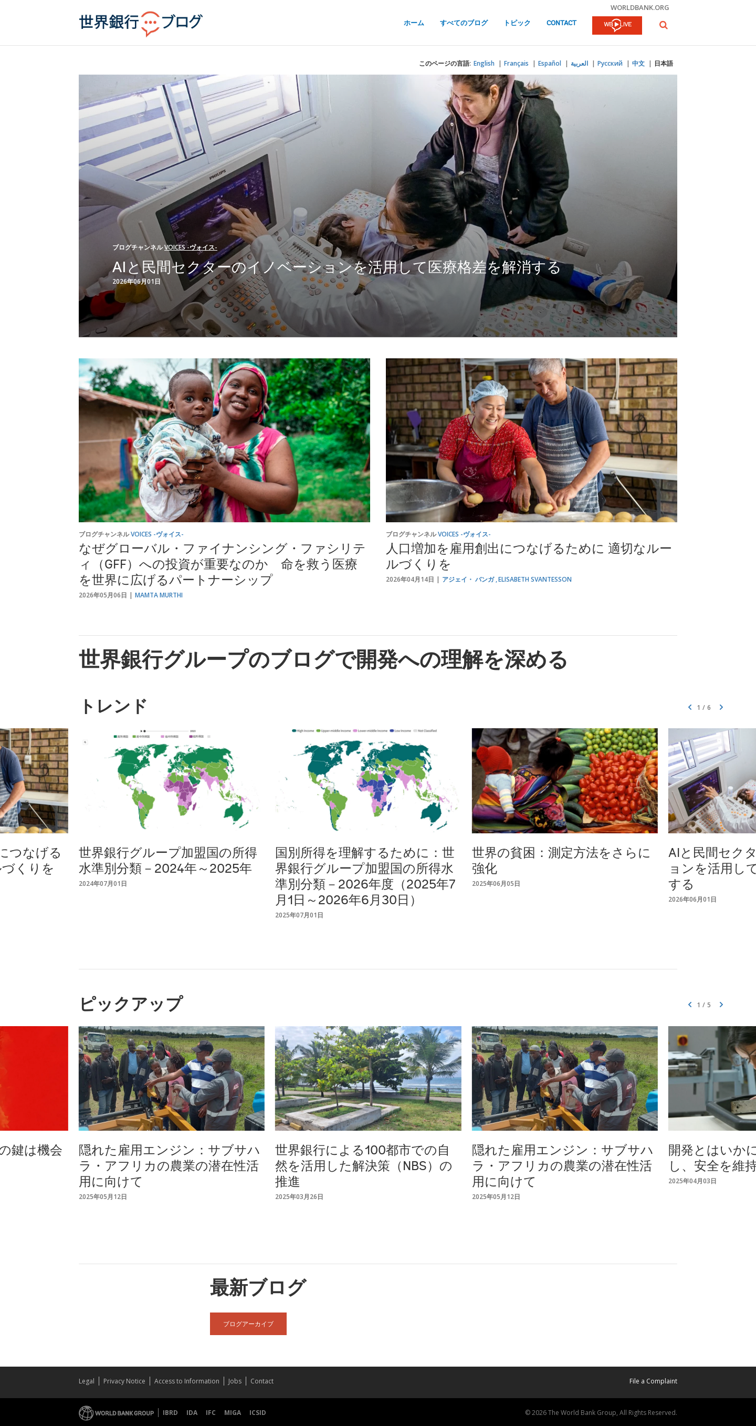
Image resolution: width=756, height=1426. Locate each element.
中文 (638, 63)
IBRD (170, 1412)
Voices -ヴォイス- (190, 247)
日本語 (663, 63)
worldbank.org (640, 7)
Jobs (235, 1381)
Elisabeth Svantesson (535, 579)
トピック (517, 23)
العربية (579, 63)
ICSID (257, 1412)
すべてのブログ (464, 23)
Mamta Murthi (159, 595)
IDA (191, 1412)
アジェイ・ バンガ (468, 579)
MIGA (232, 1412)
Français (516, 63)
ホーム (414, 23)
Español (549, 63)
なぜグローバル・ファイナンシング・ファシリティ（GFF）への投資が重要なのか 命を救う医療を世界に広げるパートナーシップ (222, 565)
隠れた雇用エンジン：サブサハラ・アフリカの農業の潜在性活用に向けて (169, 1167)
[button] (663, 24)
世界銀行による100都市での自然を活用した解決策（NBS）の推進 (364, 1167)
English (484, 63)
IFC (211, 1412)
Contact (561, 23)
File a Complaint (653, 1381)
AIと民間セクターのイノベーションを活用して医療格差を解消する (337, 266)
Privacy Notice (124, 1381)
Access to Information (186, 1381)
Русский (610, 63)
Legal (86, 1381)
